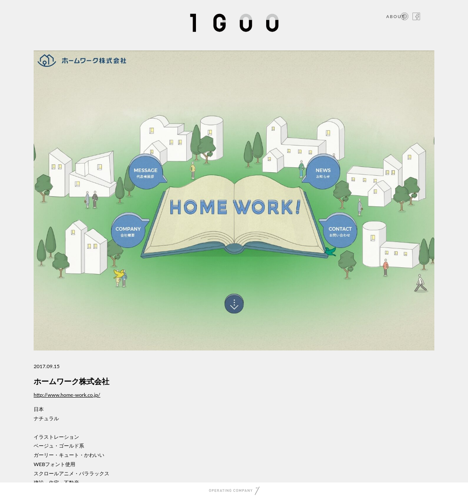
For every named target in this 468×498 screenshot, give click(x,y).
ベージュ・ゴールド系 (59, 446)
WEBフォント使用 (54, 464)
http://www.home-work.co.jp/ (67, 395)
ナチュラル (46, 418)
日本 (39, 409)
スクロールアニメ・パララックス (71, 473)
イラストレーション (56, 437)
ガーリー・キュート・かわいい (69, 455)
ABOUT (395, 16)
